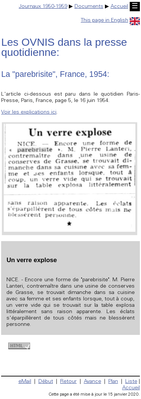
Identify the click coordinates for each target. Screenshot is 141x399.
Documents (88, 6)
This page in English (110, 20)
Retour (68, 381)
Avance (92, 381)
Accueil (119, 6)
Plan (113, 381)
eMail (24, 381)
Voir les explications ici (28, 112)
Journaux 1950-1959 (43, 6)
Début (45, 381)
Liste (131, 381)
